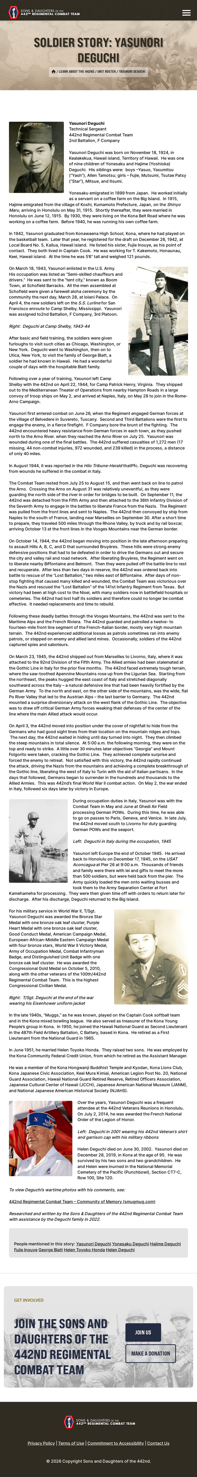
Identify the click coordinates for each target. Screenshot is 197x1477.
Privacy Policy (41, 1443)
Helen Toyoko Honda (84, 1250)
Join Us (143, 1332)
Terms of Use (71, 1443)
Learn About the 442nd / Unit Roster (87, 71)
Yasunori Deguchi (93, 1244)
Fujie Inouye (25, 1250)
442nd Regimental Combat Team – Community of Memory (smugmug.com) (82, 1201)
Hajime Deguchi (165, 1244)
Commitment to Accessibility (115, 1443)
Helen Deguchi (120, 1250)
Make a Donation (150, 1353)
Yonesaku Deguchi (130, 1244)
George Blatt (50, 1250)
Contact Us (158, 1443)
